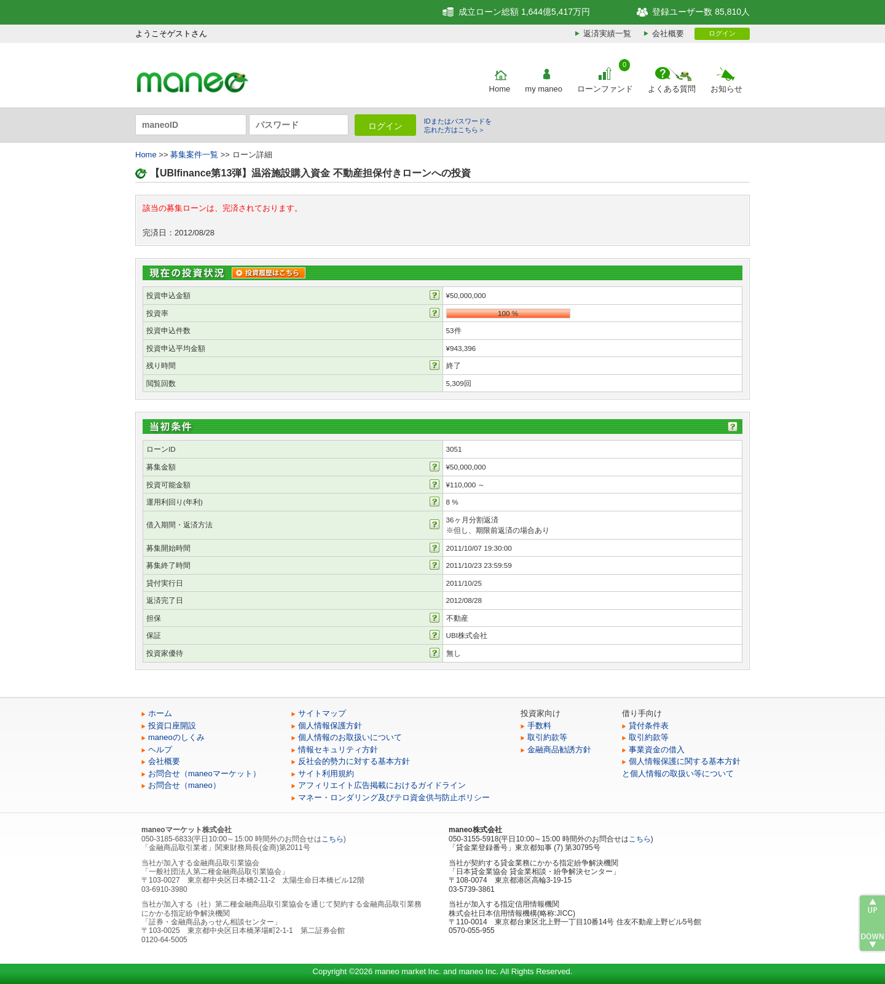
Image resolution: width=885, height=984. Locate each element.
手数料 (539, 725)
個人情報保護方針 (330, 725)
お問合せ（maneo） (184, 785)
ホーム (160, 713)
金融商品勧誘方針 (559, 749)
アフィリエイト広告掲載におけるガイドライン (382, 785)
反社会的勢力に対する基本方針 (354, 761)
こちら (332, 839)
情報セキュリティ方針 (338, 749)
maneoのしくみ (176, 737)
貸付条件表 (649, 725)
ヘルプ (160, 749)
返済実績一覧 (607, 33)
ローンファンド (605, 88)
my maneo (543, 88)
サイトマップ (322, 713)
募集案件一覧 (194, 154)
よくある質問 (672, 88)
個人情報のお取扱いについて (350, 737)
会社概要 (668, 33)
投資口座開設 (172, 725)
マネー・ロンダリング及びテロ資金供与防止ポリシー (394, 797)
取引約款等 (547, 737)
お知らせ (726, 88)
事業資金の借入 (657, 749)
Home (500, 88)
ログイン (722, 33)
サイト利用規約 (326, 773)
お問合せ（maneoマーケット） (204, 773)
